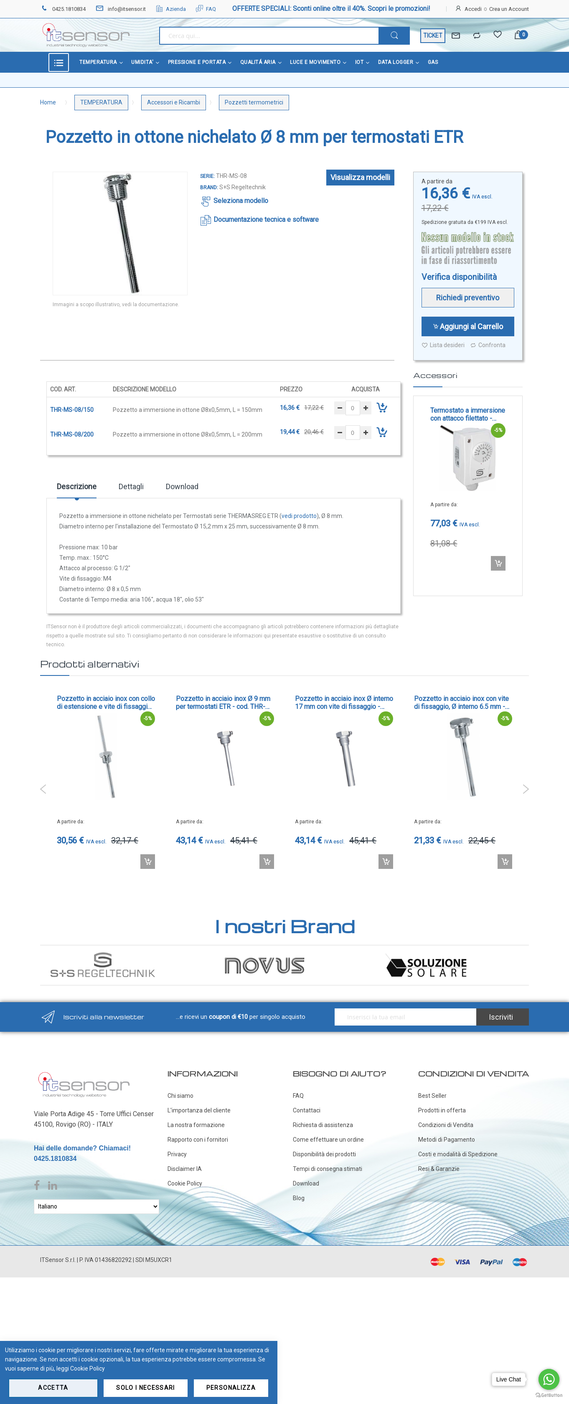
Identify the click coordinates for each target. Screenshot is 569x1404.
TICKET (432, 35)
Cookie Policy (185, 1183)
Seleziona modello (240, 201)
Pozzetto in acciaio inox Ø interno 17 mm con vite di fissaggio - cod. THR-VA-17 (344, 703)
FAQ (206, 9)
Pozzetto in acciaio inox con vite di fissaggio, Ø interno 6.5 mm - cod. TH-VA (461, 703)
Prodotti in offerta (442, 1110)
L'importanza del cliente (199, 1110)
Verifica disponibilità (459, 277)
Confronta (487, 345)
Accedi (473, 9)
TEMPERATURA (101, 102)
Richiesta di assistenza (323, 1125)
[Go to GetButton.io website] (549, 1395)
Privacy (177, 1154)
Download (182, 486)
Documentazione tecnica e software (266, 219)
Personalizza (231, 1387)
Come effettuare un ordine (328, 1139)
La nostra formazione (196, 1125)
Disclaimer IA (185, 1168)
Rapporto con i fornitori (198, 1139)
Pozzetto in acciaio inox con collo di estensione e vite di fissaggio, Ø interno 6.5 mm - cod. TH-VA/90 (106, 703)
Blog (299, 1198)
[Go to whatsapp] (549, 1379)
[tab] (76, 489)
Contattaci (306, 1110)
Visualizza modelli (360, 177)
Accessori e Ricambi (173, 102)
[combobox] (269, 36)
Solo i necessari (145, 1387)
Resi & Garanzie (439, 1168)
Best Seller (432, 1095)
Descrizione (77, 486)
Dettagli (131, 486)
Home (48, 102)
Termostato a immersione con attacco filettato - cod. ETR (467, 414)
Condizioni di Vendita (445, 1125)
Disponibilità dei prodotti (324, 1154)
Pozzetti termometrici (254, 102)
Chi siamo (180, 1095)
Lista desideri (443, 345)
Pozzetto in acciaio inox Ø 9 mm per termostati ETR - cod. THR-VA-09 (223, 703)
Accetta (53, 1387)
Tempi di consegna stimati (327, 1168)
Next (526, 789)
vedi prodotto (299, 516)
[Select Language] (96, 1206)
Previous (43, 789)
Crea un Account (509, 9)
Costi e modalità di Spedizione (458, 1154)
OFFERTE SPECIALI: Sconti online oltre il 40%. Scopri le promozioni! (331, 9)
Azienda (171, 9)
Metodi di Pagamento (446, 1139)
